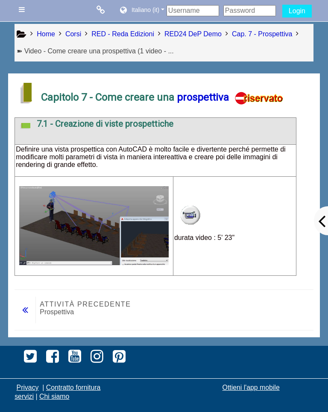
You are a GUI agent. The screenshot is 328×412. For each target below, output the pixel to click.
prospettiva (203, 97)
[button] (141, 11)
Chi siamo (54, 396)
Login (297, 11)
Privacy (28, 387)
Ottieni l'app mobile (251, 387)
